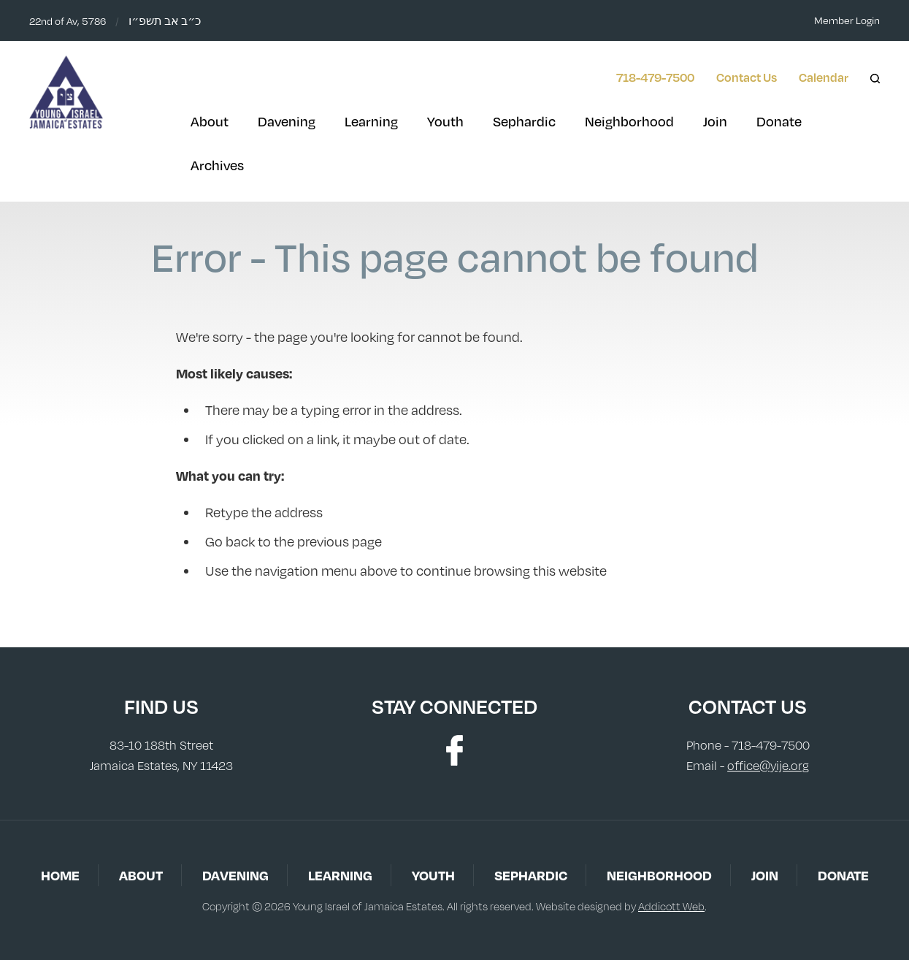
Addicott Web (671, 906)
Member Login (847, 20)
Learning (371, 121)
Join (715, 121)
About (210, 121)
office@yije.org (768, 765)
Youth (445, 121)
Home (60, 874)
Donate (779, 121)
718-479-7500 (655, 77)
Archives (217, 165)
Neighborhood (629, 121)
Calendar (823, 77)
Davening (286, 121)
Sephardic (524, 121)
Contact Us (746, 77)
